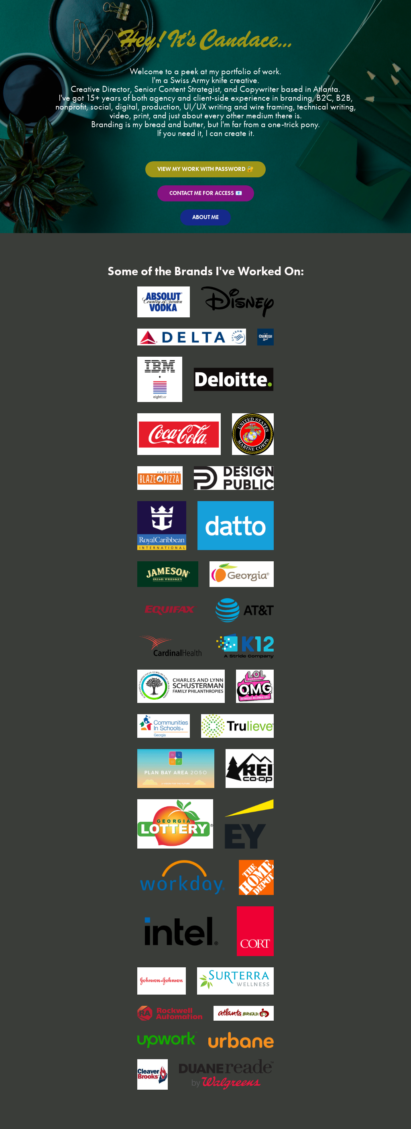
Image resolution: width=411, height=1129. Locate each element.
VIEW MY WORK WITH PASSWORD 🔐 (205, 169)
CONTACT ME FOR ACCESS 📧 (205, 193)
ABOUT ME (205, 217)
